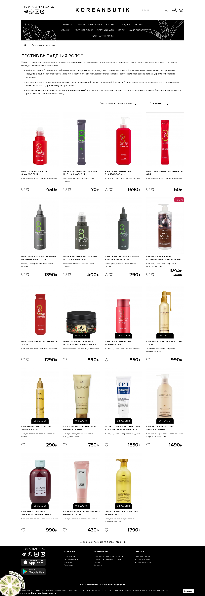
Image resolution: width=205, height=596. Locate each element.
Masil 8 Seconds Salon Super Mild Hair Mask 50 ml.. (80, 258)
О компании (69, 556)
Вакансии (68, 562)
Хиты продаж (84, 30)
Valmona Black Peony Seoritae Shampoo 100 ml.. (81, 513)
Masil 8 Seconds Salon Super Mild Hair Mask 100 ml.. (122, 258)
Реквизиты (68, 565)
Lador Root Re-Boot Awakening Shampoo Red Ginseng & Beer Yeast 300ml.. (38, 513)
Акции (139, 24)
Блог (121, 30)
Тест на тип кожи (103, 36)
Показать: (156, 103)
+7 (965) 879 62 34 (38, 7)
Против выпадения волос (43, 45)
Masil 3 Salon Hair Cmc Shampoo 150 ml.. (118, 343)
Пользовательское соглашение (108, 559)
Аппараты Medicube (89, 24)
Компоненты (137, 30)
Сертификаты (105, 30)
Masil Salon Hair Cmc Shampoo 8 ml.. (164, 172)
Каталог (111, 24)
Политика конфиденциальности (108, 556)
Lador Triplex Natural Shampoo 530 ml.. (160, 428)
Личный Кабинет (142, 556)
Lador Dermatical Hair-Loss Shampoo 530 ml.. (121, 513)
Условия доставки (143, 562)
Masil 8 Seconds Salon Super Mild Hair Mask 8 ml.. (80, 172)
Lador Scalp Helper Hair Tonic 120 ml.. (164, 343)
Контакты (98, 565)
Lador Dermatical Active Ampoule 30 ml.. (36, 428)
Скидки (125, 24)
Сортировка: (107, 103)
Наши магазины (71, 559)
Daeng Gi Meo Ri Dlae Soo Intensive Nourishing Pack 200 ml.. (81, 343)
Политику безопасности (43, 593)
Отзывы (97, 562)
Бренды (67, 24)
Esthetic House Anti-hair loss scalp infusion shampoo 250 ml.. (122, 428)
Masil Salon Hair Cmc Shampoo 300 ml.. (39, 343)
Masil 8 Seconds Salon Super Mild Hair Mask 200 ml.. (38, 258)
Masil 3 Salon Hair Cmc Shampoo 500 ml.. (118, 172)
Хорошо (188, 591)
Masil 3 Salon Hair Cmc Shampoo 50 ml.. (34, 172)
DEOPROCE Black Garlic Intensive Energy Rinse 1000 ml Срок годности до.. (164, 258)
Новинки (65, 30)
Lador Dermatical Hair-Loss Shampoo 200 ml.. (80, 428)
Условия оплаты (142, 559)
